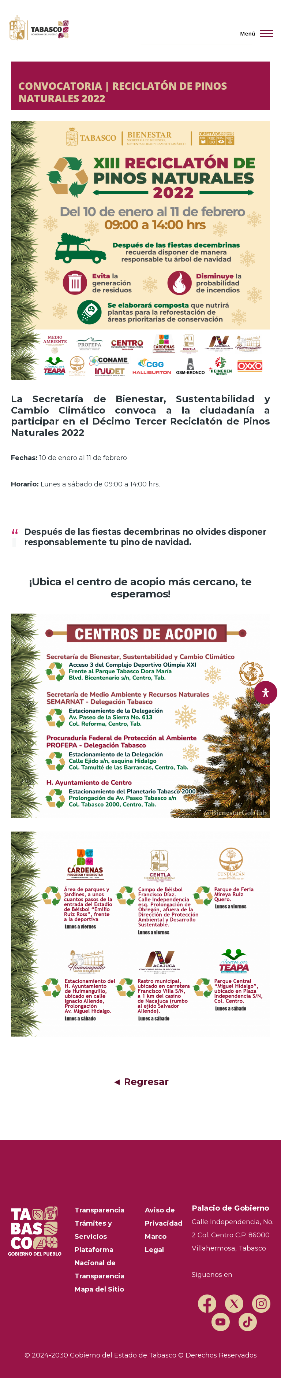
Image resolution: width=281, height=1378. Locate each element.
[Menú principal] (254, 33)
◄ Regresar (140, 1081)
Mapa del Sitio (99, 1289)
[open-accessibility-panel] (265, 692)
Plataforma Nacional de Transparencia (99, 1263)
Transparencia (99, 1210)
